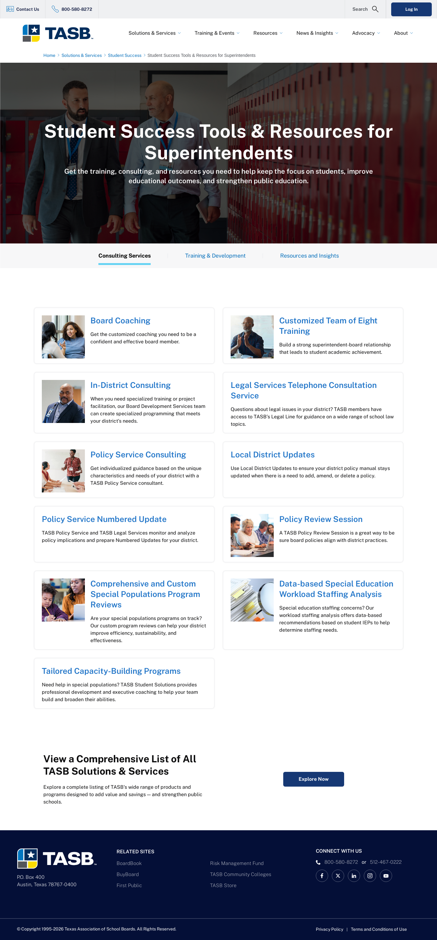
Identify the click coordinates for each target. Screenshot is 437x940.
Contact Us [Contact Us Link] (27, 9)
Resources (265, 33)
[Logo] (62, 33)
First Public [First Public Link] (129, 885)
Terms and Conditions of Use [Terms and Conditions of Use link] (379, 929)
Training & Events (214, 33)
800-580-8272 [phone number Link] (341, 862)
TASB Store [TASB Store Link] (223, 885)
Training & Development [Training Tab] (215, 255)
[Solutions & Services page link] (83, 55)
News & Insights (314, 33)
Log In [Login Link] (411, 9)
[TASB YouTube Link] (386, 876)
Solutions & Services (152, 33)
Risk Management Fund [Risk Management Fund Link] (237, 863)
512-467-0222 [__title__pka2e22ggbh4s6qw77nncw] (386, 862)
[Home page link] (50, 55)
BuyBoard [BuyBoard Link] (128, 874)
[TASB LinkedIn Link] (354, 876)
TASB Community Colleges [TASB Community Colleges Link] (240, 874)
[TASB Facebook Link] (322, 876)
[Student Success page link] (126, 55)
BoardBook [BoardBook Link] (129, 863)
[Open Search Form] (365, 9)
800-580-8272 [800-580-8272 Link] (77, 9)
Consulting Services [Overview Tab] (124, 255)
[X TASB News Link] (338, 876)
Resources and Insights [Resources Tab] (309, 255)
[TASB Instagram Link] (370, 876)
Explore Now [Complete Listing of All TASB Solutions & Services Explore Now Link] (314, 779)
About (401, 33)
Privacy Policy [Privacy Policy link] (329, 929)
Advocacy (363, 33)
